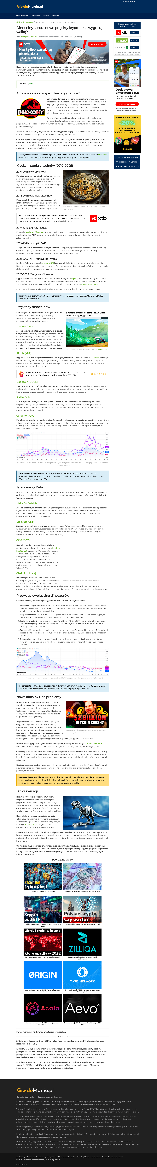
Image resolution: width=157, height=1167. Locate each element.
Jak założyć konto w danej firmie (88, 1157)
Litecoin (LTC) (24, 326)
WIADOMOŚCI (36, 16)
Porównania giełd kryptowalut (46, 1157)
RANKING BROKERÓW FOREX (127, 157)
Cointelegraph (101, 349)
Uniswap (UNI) (25, 521)
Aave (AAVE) (23, 540)
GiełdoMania (20, 22)
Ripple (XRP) (23, 353)
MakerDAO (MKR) (27, 503)
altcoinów (102, 155)
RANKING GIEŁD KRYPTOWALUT (127, 166)
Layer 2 (74, 279)
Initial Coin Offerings (34, 232)
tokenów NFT (48, 263)
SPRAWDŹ (134, 32)
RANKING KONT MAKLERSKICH (127, 162)
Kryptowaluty (77, 36)
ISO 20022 (94, 358)
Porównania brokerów (67, 1157)
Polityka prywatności (53, 1160)
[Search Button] (138, 1)
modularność (31, 825)
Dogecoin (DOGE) (27, 381)
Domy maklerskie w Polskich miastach (30, 1160)
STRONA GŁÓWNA (22, 16)
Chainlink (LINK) (26, 573)
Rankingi (55, 16)
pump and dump (94, 744)
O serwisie (125, 1)
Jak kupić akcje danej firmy (112, 1157)
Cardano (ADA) (25, 415)
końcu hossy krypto (89, 284)
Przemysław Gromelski (29, 36)
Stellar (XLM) (23, 397)
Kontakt (132, 1)
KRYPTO (46, 16)
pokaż (31, 83)
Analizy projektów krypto (25, 1157)
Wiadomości (30, 22)
